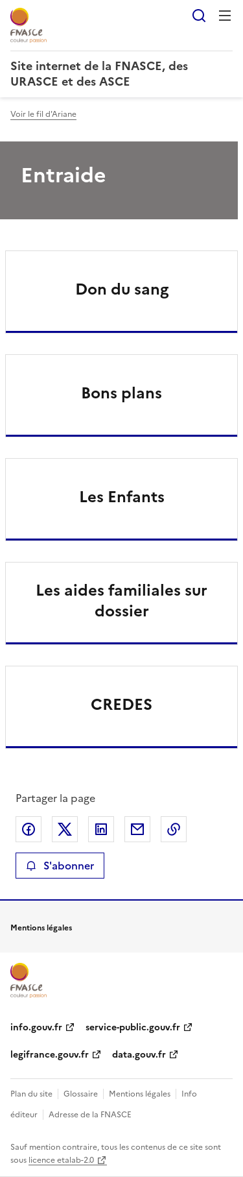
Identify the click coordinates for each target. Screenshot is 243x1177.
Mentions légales (139, 1094)
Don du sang (121, 289)
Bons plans (121, 393)
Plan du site (31, 1094)
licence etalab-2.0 (61, 1160)
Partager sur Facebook (28, 829)
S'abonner (60, 865)
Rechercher (199, 16)
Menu (225, 16)
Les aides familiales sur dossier (121, 601)
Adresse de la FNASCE (90, 1115)
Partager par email (137, 829)
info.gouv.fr (36, 1027)
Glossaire (81, 1094)
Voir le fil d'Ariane (43, 114)
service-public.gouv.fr (133, 1027)
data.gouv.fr (139, 1055)
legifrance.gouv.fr (49, 1055)
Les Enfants (122, 497)
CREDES (121, 704)
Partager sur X (65, 829)
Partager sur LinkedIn (101, 829)
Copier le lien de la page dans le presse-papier (174, 829)
